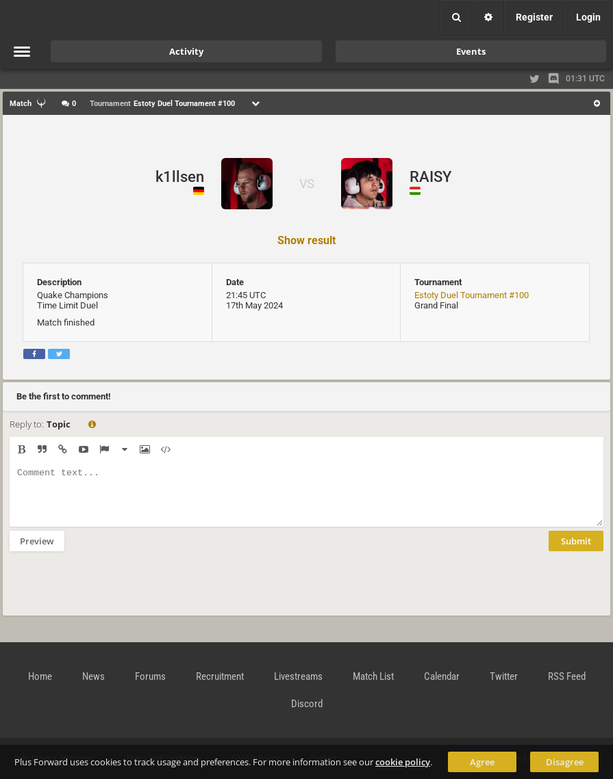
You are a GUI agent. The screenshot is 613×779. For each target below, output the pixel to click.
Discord (307, 704)
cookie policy (402, 762)
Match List (373, 676)
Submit (576, 551)
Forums (150, 676)
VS (306, 183)
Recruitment (220, 676)
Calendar (442, 676)
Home (40, 676)
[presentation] (114, 592)
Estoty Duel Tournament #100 (471, 295)
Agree (482, 762)
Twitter (504, 676)
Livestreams (298, 676)
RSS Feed (567, 676)
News (93, 676)
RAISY (430, 176)
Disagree (565, 762)
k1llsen (179, 176)
